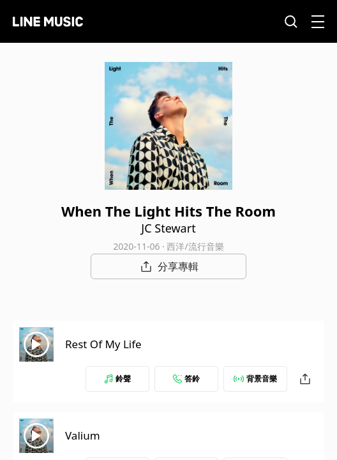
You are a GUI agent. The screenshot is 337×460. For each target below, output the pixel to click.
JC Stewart (168, 228)
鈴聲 (117, 378)
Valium (82, 435)
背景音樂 (255, 378)
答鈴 (186, 378)
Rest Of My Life (103, 344)
